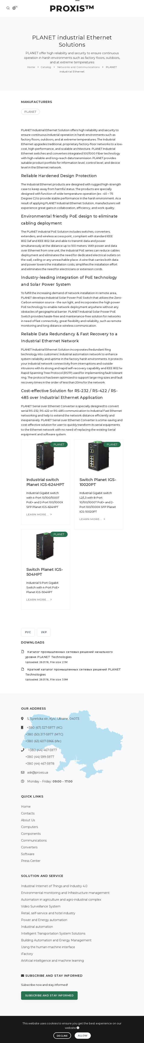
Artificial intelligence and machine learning (52, 961)
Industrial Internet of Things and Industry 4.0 (54, 886)
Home (31, 67)
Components (31, 834)
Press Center (30, 861)
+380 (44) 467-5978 (39, 764)
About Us (28, 820)
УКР (44, 632)
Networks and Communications (78, 67)
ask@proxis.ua (37, 772)
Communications (34, 840)
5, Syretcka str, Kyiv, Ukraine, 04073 (53, 719)
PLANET (30, 111)
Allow (83, 1035)
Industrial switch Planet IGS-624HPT (45, 482)
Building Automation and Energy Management (56, 940)
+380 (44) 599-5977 (39, 757)
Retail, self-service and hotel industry (48, 913)
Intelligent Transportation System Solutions (53, 933)
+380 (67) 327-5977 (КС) (44, 728)
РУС (28, 632)
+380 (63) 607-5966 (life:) (43, 741)
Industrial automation (37, 927)
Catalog (46, 67)
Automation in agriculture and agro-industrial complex (61, 900)
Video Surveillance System (40, 906)
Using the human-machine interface (48, 947)
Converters (29, 847)
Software (27, 854)
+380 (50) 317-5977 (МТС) (44, 734)
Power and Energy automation (44, 920)
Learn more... (39, 514)
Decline (62, 1035)
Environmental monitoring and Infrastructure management (65, 893)
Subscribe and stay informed (49, 995)
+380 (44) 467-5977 (42, 750)
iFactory (27, 954)
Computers (29, 827)
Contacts (27, 813)
